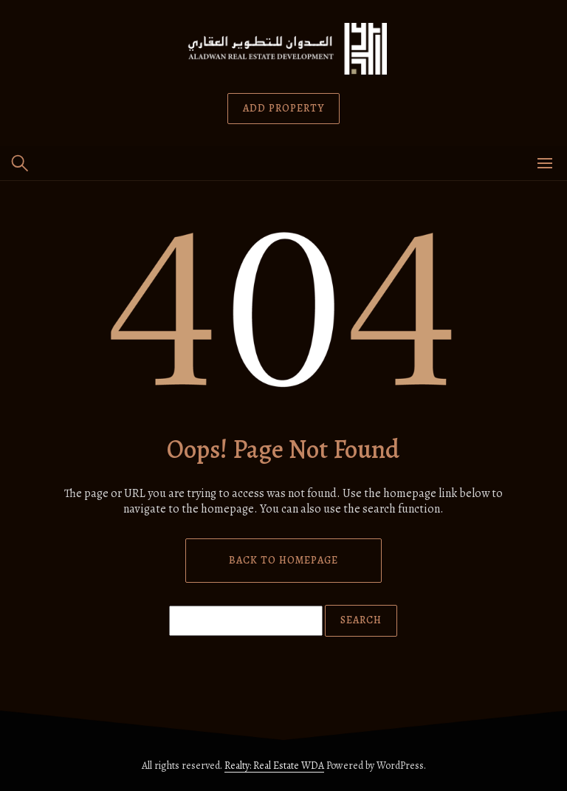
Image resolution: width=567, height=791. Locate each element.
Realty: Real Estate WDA (274, 766)
